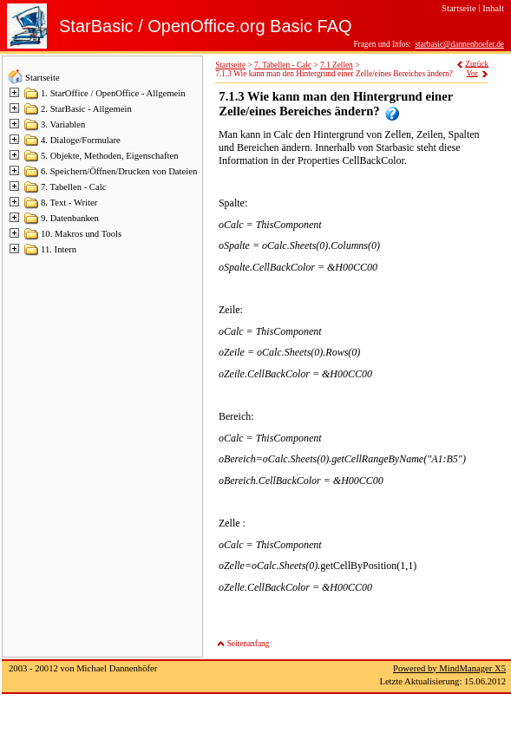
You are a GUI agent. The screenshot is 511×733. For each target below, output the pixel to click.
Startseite (42, 77)
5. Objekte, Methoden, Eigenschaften (110, 155)
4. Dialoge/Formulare (81, 140)
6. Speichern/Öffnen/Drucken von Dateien (119, 171)
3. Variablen (63, 124)
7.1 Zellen (336, 65)
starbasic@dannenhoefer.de (459, 44)
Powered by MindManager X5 (449, 668)
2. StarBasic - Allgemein (86, 109)
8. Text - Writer (69, 202)
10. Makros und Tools (81, 234)
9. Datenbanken (70, 218)
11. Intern (58, 249)
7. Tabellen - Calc (73, 187)
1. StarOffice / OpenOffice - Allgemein (113, 93)
